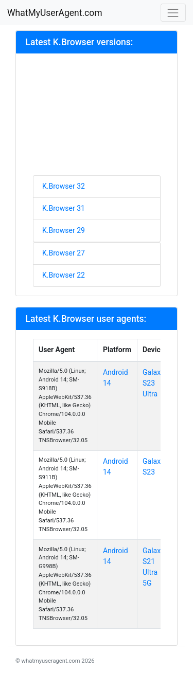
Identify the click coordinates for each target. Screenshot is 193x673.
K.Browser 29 (63, 230)
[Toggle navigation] (173, 13)
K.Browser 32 (63, 186)
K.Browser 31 (63, 208)
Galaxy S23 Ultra (153, 383)
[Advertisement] (97, 118)
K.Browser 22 (63, 275)
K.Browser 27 (63, 253)
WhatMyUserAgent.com (54, 13)
